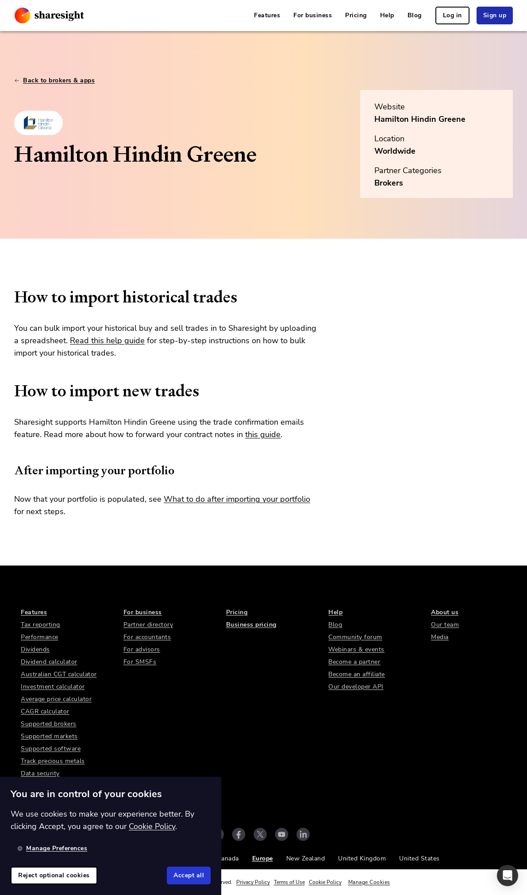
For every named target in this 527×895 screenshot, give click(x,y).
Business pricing (251, 624)
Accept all (188, 875)
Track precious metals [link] (53, 761)
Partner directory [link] (148, 624)
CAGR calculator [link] (45, 711)
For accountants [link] (147, 637)
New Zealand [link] (305, 858)
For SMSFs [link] (140, 662)
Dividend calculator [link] (49, 662)
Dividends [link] (35, 649)
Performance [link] (39, 637)
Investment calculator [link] (53, 686)
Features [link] (267, 15)
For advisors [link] (141, 649)
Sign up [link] (495, 15)
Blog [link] (415, 15)
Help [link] (387, 15)
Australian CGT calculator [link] (59, 674)
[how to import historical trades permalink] (9, 297)
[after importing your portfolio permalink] (9, 470)
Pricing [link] (356, 15)
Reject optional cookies (54, 875)
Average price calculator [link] (56, 699)
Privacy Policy (253, 882)
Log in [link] (452, 15)
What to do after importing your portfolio (237, 499)
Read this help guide (107, 340)
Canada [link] (228, 858)
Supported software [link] (51, 748)
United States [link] (419, 858)
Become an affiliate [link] (356, 674)
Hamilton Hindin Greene (419, 119)
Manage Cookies (369, 882)
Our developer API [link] (356, 686)
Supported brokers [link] (49, 724)
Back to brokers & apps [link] (54, 80)
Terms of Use (289, 882)
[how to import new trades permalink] (9, 391)
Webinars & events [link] (356, 649)
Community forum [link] (355, 637)
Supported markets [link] (49, 736)
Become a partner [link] (354, 662)
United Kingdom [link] (362, 858)
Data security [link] (40, 773)
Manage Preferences (52, 848)
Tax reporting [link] (40, 624)
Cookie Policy (325, 882)
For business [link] (312, 15)
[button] (507, 875)
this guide (263, 434)
